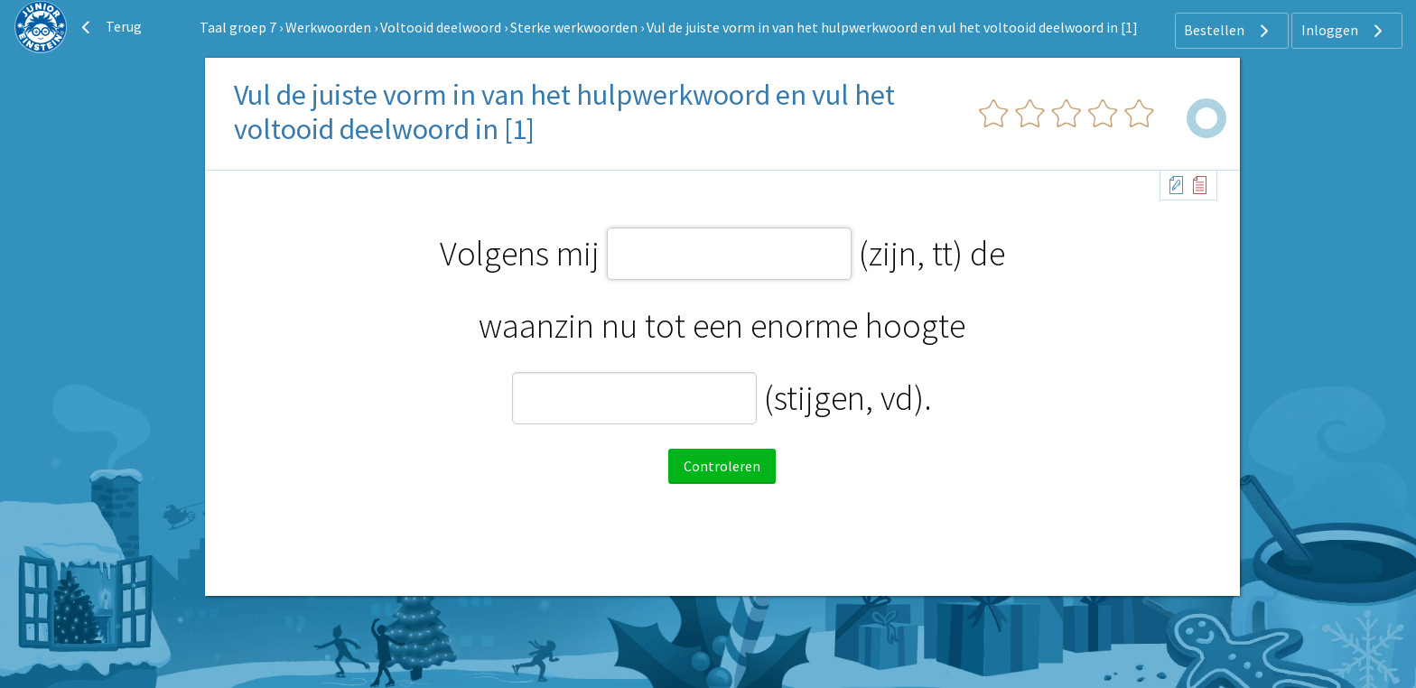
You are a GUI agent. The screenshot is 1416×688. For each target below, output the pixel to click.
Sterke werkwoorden (574, 27)
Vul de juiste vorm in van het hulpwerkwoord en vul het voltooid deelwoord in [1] (892, 27)
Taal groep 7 (238, 27)
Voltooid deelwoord (440, 27)
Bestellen (1228, 31)
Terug (109, 27)
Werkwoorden (328, 27)
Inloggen (1344, 31)
